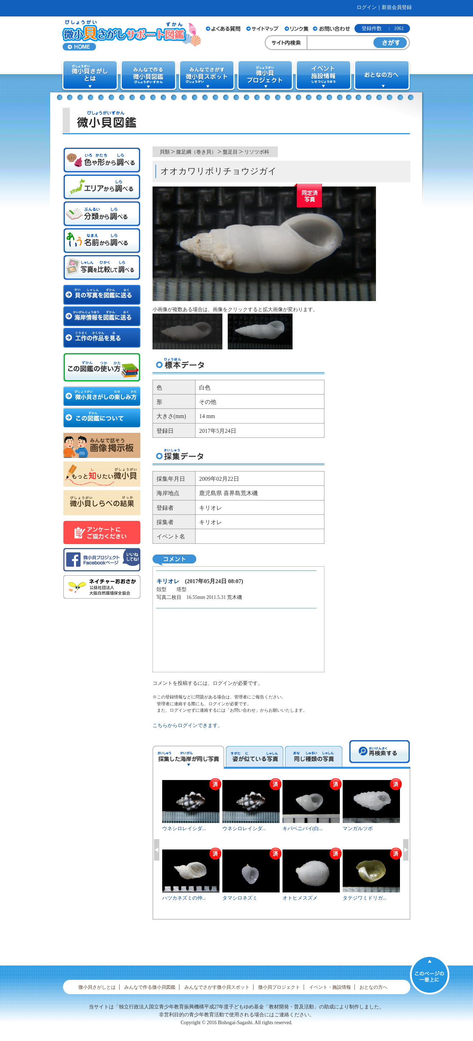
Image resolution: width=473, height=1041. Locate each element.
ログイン (367, 7)
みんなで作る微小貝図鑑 (149, 987)
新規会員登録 (397, 7)
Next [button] (406, 849)
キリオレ (167, 581)
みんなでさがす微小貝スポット (217, 987)
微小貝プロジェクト (279, 987)
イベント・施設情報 (330, 987)
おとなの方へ (373, 987)
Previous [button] (156, 849)
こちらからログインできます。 (188, 725)
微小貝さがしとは (97, 987)
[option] (281, 848)
